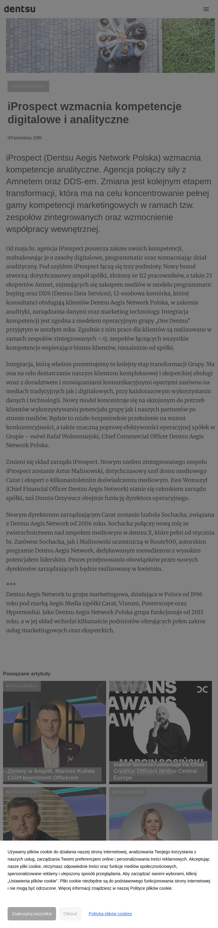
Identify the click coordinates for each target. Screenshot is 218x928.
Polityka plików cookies (110, 913)
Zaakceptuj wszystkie (32, 913)
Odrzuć (70, 913)
